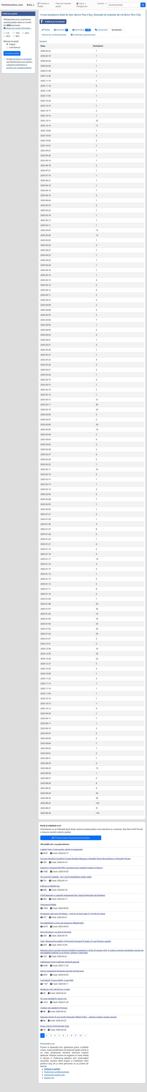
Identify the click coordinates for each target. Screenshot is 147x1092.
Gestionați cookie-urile (54, 1075)
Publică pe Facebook (52, 21)
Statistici (117, 29)
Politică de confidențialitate (54, 34)
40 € (8, 109)
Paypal (12, 117)
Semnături (81, 29)
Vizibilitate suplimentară (83, 34)
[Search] (124, 5)
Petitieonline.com (12, 4)
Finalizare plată (12, 126)
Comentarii (101, 29)
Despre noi (49, 1077)
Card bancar (14, 120)
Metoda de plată (11, 114)
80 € (17, 109)
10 (80, 1035)
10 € (17, 106)
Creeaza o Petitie (43, 5)
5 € (7, 106)
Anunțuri (61, 29)
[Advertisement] (18, 46)
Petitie (46, 29)
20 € (27, 106)
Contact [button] (101, 3)
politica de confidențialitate (18, 140)
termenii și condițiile (22, 132)
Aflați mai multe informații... (18, 101)
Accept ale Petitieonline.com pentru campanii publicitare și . (19, 136)
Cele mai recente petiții (63, 5)
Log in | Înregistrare (81, 5)
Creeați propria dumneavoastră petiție (71, 837)
